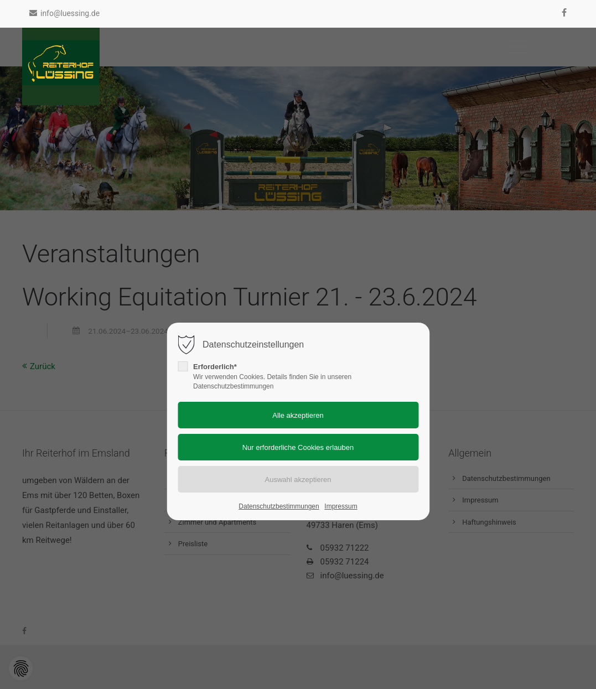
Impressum (340, 506)
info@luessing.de (64, 13)
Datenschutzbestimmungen (279, 506)
